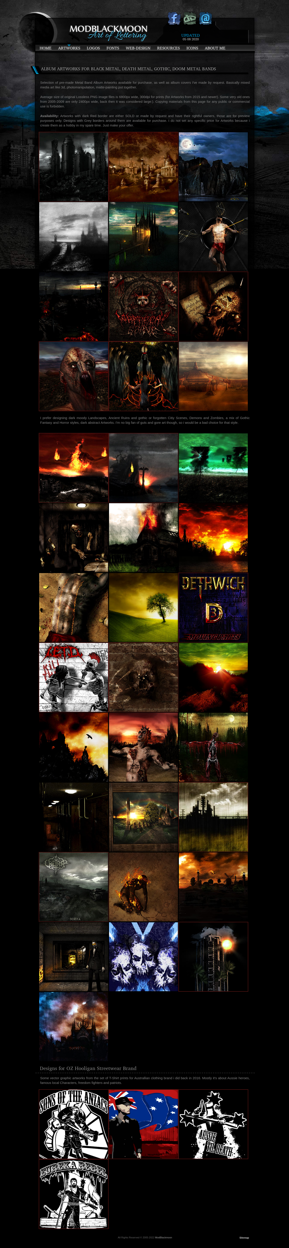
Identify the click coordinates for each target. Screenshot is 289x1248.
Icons (192, 48)
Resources (168, 48)
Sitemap (244, 1237)
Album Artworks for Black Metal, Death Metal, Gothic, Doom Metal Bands (128, 69)
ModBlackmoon (163, 1237)
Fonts (113, 48)
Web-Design (138, 48)
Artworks (69, 48)
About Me (215, 48)
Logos (93, 48)
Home (45, 48)
